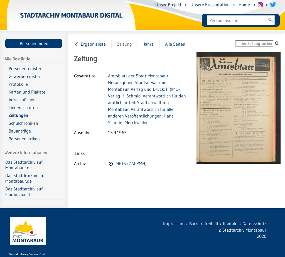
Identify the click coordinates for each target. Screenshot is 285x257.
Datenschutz (254, 223)
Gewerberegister (24, 76)
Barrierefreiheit (203, 223)
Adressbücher (22, 99)
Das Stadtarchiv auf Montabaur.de (24, 164)
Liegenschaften (23, 107)
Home (244, 4)
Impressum (174, 223)
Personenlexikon (24, 138)
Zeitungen (18, 115)
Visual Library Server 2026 (27, 254)
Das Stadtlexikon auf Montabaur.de (25, 178)
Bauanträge (20, 131)
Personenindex (34, 43)
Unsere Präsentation (210, 4)
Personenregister (25, 68)
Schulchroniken (23, 123)
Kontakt (230, 223)
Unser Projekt (168, 4)
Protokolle (18, 84)
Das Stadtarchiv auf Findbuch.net (24, 191)
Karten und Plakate (27, 92)
